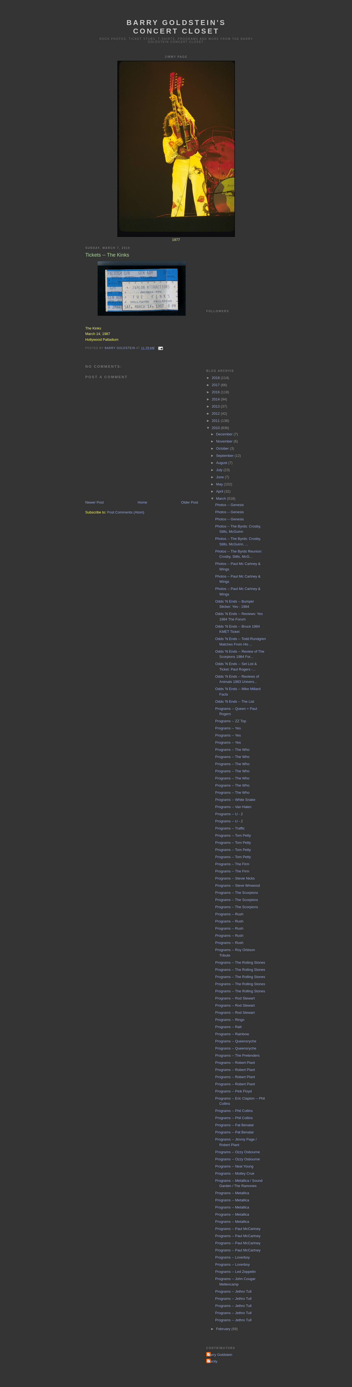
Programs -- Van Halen (233, 807)
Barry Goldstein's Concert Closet (176, 26)
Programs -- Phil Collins (234, 1111)
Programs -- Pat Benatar (234, 1125)
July (220, 470)
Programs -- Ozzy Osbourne (237, 1152)
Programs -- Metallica (232, 1193)
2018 (216, 378)
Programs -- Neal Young (234, 1166)
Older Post (189, 502)
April (220, 491)
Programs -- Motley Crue (234, 1173)
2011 (216, 421)
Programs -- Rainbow (232, 1034)
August (222, 463)
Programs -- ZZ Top (230, 721)
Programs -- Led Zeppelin (235, 1272)
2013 (216, 406)
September (225, 456)
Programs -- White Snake (235, 800)
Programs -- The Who (232, 750)
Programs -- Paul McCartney (237, 1229)
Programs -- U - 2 (229, 814)
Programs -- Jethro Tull (233, 1291)
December (225, 434)
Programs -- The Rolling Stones (240, 962)
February (224, 1329)
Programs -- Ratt (228, 1027)
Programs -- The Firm (232, 864)
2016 (216, 392)
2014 (216, 399)
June (220, 477)
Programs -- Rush (229, 914)
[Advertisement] (233, 269)
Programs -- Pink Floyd (233, 1091)
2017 (216, 385)
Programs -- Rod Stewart (235, 998)
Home (142, 502)
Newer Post (94, 502)
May (220, 484)
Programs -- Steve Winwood (237, 885)
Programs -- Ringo (229, 1020)
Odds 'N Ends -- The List (234, 701)
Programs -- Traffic (229, 828)
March (221, 498)
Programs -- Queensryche (235, 1041)
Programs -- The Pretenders (237, 1055)
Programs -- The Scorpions (236, 893)
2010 (216, 428)
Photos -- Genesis (229, 505)
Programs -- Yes (228, 728)
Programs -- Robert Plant (235, 1063)
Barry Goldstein (220, 1355)
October (223, 448)
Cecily (212, 1361)
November (225, 441)
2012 (216, 413)
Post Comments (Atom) (125, 512)
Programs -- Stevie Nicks (235, 878)
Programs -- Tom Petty (233, 835)
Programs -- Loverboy (232, 1257)
